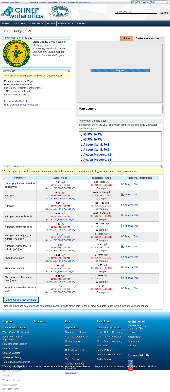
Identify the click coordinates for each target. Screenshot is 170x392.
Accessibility (134, 336)
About (81, 23)
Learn (51, 23)
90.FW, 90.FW (92, 134)
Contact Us (134, 332)
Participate (65, 23)
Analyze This (131, 184)
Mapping (7, 321)
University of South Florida (141, 366)
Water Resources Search (149, 38)
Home (5, 23)
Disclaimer (133, 341)
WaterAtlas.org (15, 2)
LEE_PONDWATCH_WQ (64, 188)
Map (126, 38)
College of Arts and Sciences (108, 366)
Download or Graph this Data (21, 299)
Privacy (132, 345)
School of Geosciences (78, 366)
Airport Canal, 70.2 (96, 149)
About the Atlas (136, 328)
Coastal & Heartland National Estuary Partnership (57, 2)
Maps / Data (36, 23)
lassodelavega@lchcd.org (25, 104)
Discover (19, 23)
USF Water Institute (83, 2)
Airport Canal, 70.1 (96, 144)
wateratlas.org (137, 325)
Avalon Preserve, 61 (97, 154)
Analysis (39, 321)
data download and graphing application (45, 306)
